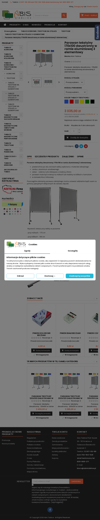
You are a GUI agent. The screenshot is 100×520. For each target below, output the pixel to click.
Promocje (6, 440)
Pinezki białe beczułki (70, 333)
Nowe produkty (8, 443)
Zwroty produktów (59, 441)
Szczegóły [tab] (73, 250)
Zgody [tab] (27, 250)
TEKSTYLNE (11, 78)
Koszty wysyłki (33, 455)
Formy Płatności (33, 461)
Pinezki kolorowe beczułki (41, 334)
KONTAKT (62, 24)
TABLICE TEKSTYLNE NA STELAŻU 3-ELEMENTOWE (13, 96)
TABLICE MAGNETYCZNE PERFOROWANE (10, 136)
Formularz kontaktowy (36, 468)
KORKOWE (11, 73)
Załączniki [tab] (68, 156)
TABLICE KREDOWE (8, 164)
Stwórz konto (92, 6)
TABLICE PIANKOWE (8, 151)
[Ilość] (74, 131)
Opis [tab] (29, 156)
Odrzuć (20, 276)
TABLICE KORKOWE (8, 48)
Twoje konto (59, 431)
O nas (26, 24)
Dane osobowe (58, 438)
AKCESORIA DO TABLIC (10, 170)
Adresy (55, 455)
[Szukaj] (50, 15)
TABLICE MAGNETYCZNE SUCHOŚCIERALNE (12, 117)
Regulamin (31, 438)
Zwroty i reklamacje (35, 465)
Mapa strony (32, 471)
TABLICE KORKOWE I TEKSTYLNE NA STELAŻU (10, 66)
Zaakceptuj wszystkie (79, 276)
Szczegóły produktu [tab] (47, 156)
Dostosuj (50, 276)
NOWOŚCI (36, 24)
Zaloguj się (78, 6)
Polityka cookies (34, 444)
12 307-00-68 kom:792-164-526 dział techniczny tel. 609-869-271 (46, 2)
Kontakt (5, 2)
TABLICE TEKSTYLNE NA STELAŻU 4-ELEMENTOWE (13, 107)
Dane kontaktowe (34, 448)
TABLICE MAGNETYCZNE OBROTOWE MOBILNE (10, 126)
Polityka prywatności (35, 441)
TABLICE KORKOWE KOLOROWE (9, 56)
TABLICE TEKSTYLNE (9, 144)
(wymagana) (56, 495)
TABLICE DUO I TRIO (10, 157)
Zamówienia (57, 444)
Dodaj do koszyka (77, 137)
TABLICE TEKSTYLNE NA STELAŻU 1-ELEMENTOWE (13, 85)
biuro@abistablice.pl (86, 468)
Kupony (55, 458)
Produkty (15, 24)
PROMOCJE (49, 24)
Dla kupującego (33, 451)
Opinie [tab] (80, 156)
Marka (67, 56)
